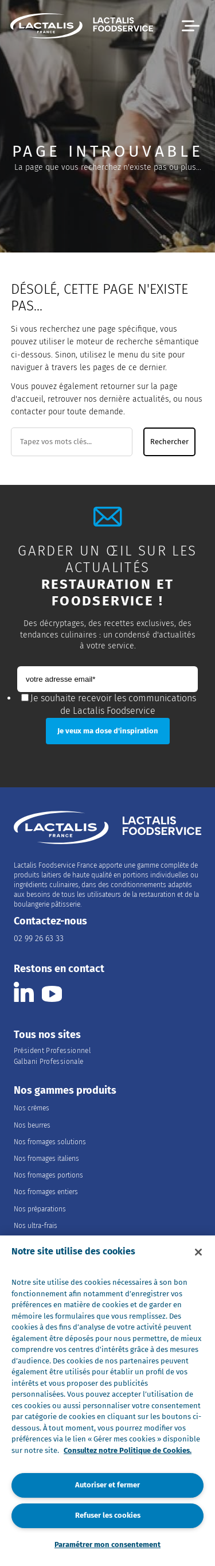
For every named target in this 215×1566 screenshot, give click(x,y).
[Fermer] (198, 1252)
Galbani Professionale (49, 1062)
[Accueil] (81, 27)
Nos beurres (32, 1125)
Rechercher (169, 441)
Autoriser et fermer (107, 1484)
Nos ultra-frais (35, 1226)
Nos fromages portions (48, 1175)
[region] (107, 1400)
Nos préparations (40, 1209)
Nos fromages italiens (46, 1159)
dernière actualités (134, 399)
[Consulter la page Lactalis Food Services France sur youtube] (52, 992)
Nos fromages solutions (50, 1142)
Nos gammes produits (65, 1091)
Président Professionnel (52, 1051)
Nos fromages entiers (46, 1192)
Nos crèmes (31, 1108)
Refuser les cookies (107, 1515)
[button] (190, 26)
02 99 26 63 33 (39, 938)
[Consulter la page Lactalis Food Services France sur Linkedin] (24, 992)
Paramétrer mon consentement (107, 1544)
